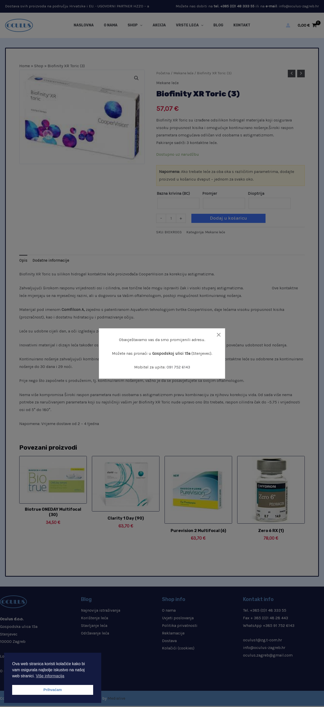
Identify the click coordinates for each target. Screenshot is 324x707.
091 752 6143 (178, 367)
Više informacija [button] (50, 676)
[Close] (218, 335)
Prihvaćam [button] (53, 690)
